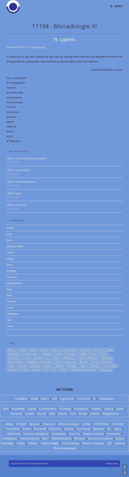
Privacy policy (112, 463)
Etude (93, 353)
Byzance (43, 349)
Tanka (20, 443)
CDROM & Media (14, 246)
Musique (84, 361)
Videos (9, 326)
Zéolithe (120, 443)
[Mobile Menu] (116, 6)
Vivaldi (83, 414)
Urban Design (70, 443)
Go (48, 357)
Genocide (38, 357)
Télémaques (106, 399)
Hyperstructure (15, 361)
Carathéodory (47, 409)
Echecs (58, 353)
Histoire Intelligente (88, 357)
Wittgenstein (110, 414)
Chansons (48, 424)
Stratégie (8, 443)
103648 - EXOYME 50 (16, 205)
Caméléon (21, 399)
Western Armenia (93, 443)
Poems (42, 47)
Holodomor (107, 357)
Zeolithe (63, 369)
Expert (45, 399)
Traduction (94, 365)
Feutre (103, 353)
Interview (47, 361)
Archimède (18, 409)
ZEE (53, 369)
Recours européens (100, 438)
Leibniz (29, 414)
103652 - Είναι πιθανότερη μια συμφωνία (26, 158)
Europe (68, 429)
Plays (9, 295)
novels (95, 361)
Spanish (59, 365)
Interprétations (29, 438)
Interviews (11, 277)
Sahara (48, 365)
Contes (10, 252)
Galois (120, 409)
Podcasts (11, 301)
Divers (9, 264)
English (83, 353)
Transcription (110, 365)
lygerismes (70, 361)
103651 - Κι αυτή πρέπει (18, 170)
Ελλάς (34, 399)
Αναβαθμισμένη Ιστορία (83, 369)
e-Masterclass (30, 353)
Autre (33, 349)
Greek (56, 357)
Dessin (98, 349)
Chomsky (65, 409)
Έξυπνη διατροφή (64, 448)
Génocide (98, 429)
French (26, 357)
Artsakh (23, 349)
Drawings (11, 270)
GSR (54, 399)
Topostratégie (49, 443)
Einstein (96, 409)
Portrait (22, 365)
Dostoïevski (81, 409)
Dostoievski (14, 353)
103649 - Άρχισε (14, 193)
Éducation (55, 429)
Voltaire (95, 414)
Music (9, 289)
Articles (33, 47)
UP (124, 466)
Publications (12, 313)
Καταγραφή (105, 369)
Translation (13, 369)
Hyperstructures (93, 434)
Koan (45, 438)
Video (26, 369)
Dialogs (10, 258)
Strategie (72, 365)
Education (71, 353)
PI (94, 399)
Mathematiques (14, 283)
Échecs (27, 429)
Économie (40, 429)
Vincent (36, 369)
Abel (6, 409)
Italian (58, 361)
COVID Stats (101, 424)
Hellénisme (14, 434)
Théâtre (32, 443)
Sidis (52, 414)
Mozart (41, 414)
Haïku (117, 429)
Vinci (46, 369)
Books (9, 240)
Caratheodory (69, 349)
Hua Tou (74, 434)
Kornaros (16, 414)
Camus (55, 349)
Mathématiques (61, 438)
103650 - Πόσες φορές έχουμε (20, 181)
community (85, 349)
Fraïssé (108, 409)
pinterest (107, 361)
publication (35, 365)
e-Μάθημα (46, 353)
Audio (9, 234)
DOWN (124, 472)
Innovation (113, 434)
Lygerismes (67, 399)
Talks (9, 319)
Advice (10, 424)
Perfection (83, 399)
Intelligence (33, 361)
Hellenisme (68, 357)
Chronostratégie (68, 424)
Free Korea (13, 357)
